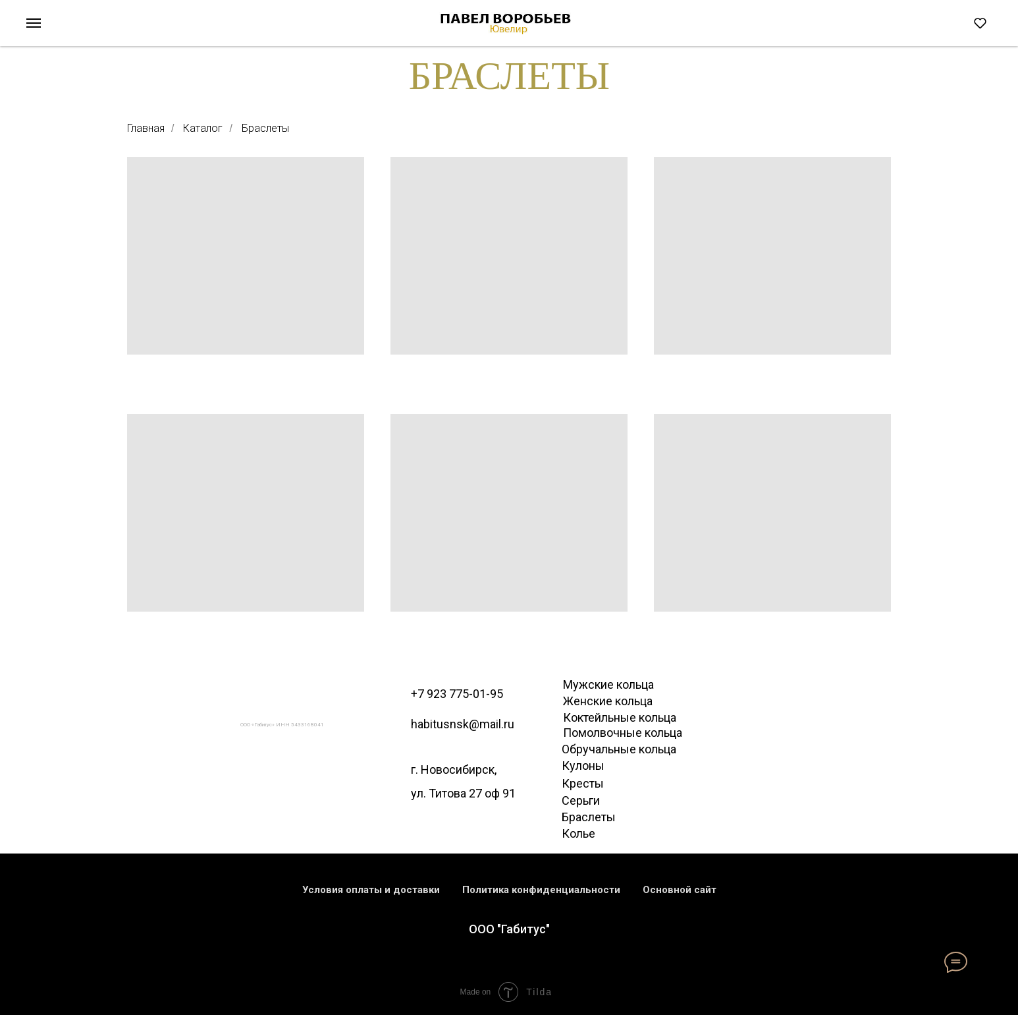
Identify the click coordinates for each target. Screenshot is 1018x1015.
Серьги (581, 800)
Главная (146, 128)
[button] (980, 22)
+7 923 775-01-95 (457, 694)
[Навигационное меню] (33, 23)
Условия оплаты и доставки (371, 890)
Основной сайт (679, 890)
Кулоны (583, 765)
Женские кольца (608, 701)
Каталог (203, 128)
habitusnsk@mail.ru (462, 724)
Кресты (583, 783)
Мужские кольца (608, 684)
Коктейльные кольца (619, 717)
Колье (578, 833)
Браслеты (265, 128)
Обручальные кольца (619, 749)
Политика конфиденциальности (541, 890)
